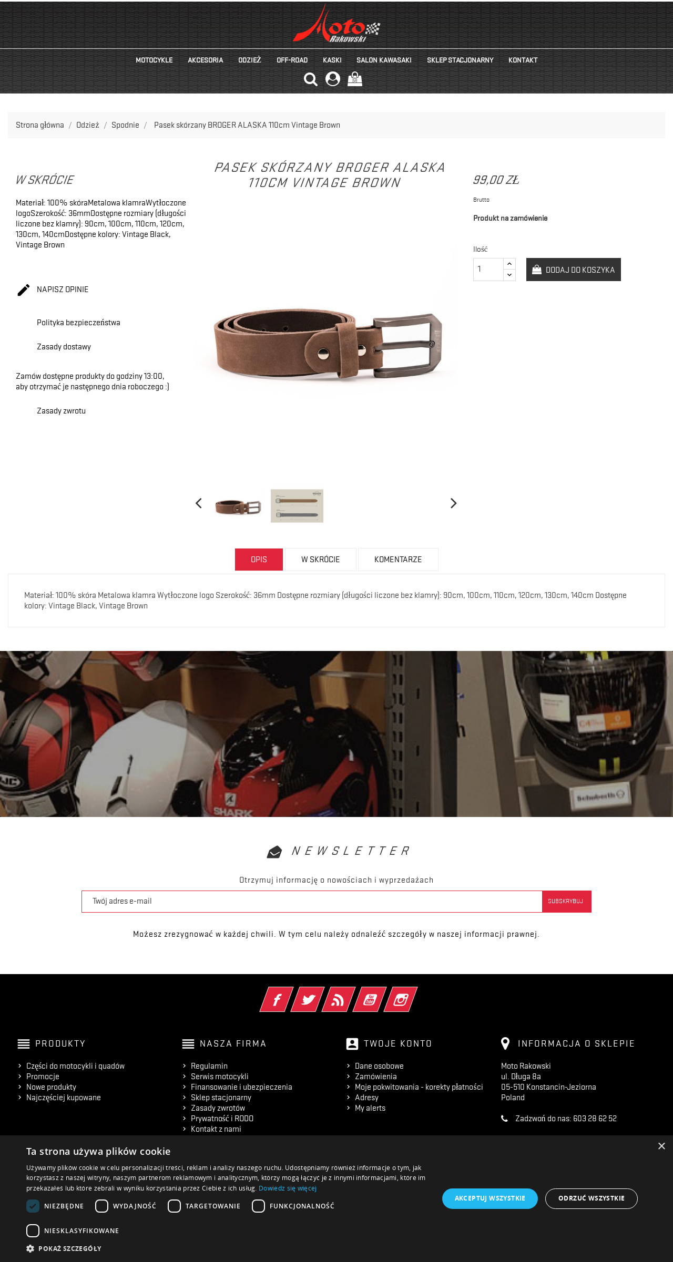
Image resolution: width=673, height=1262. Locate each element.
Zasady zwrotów (218, 1108)
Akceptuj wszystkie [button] (490, 1198)
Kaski (332, 60)
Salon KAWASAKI (384, 60)
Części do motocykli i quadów (75, 1066)
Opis (259, 559)
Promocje (42, 1076)
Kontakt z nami (216, 1129)
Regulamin (209, 1066)
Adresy (367, 1097)
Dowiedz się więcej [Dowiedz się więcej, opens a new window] (288, 1188)
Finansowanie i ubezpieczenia (241, 1087)
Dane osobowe (379, 1066)
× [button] (661, 1147)
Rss (353, 992)
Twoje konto (398, 1043)
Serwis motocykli (220, 1076)
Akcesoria (205, 60)
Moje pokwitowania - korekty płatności (419, 1087)
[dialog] (336, 1198)
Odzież (249, 60)
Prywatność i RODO (222, 1118)
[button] (226, 1248)
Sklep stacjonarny (460, 60)
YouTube (384, 992)
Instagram (415, 992)
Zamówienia (376, 1076)
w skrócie (320, 559)
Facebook (291, 992)
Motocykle (154, 60)
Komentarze (398, 559)
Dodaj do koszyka (579, 270)
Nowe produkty (51, 1087)
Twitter (322, 992)
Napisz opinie (52, 290)
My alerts (370, 1108)
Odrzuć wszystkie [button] (591, 1198)
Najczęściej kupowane (63, 1097)
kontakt (522, 60)
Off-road (292, 60)
